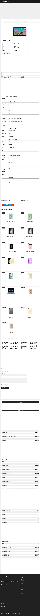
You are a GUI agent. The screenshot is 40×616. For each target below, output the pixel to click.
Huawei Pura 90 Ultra (5, 482)
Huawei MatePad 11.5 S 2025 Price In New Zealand (10, 347)
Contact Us (3, 605)
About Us (2, 603)
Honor (21, 593)
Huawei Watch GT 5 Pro (5, 521)
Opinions (8, 53)
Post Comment (5, 387)
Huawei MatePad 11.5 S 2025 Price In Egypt (29, 345)
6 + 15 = (4, 384)
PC (2, 408)
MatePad (10, 21)
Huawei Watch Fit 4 (5, 480)
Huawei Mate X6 (4, 518)
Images (4, 53)
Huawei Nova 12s (4, 439)
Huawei (6, 21)
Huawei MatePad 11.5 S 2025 (6, 476)
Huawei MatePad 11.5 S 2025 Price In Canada (29, 342)
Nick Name (3, 373)
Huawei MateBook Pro (5, 488)
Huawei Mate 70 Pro (5, 522)
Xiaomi (22, 582)
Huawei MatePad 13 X (5, 546)
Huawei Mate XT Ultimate (6, 510)
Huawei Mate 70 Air (5, 465)
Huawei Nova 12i (4, 440)
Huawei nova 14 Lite (5, 432)
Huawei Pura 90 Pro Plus (6, 481)
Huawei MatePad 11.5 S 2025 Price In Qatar (29, 343)
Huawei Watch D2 (4, 511)
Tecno (21, 596)
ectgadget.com (10, 613)
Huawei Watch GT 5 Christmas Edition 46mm (9, 436)
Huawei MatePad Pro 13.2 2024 (7, 550)
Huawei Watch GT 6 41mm (6, 474)
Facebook (22, 603)
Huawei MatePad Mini (5, 469)
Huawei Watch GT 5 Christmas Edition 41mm (9, 435)
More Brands (20, 410)
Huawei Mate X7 (4, 477)
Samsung (22, 580)
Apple (21, 579)
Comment (3, 377)
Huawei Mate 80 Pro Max (6, 462)
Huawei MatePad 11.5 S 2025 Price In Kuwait (10, 341)
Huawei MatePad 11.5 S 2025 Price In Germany (11, 348)
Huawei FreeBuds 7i (5, 470)
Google (22, 587)
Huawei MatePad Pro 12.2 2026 (7, 547)
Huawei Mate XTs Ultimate (6, 472)
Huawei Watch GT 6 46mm (6, 473)
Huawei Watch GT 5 (5, 437)
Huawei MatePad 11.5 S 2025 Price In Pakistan (10, 345)
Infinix (21, 592)
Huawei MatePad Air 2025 (6, 551)
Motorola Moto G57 (5, 464)
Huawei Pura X (4, 513)
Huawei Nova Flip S (5, 466)
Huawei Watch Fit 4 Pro (5, 478)
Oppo (21, 590)
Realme (22, 589)
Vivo (21, 586)
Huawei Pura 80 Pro (5, 484)
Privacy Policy (3, 606)
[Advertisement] (20, 11)
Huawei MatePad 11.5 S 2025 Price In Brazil (10, 342)
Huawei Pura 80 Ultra (5, 517)
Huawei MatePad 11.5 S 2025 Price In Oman (10, 343)
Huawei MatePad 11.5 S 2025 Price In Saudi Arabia (29, 347)
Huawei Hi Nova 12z (5, 433)
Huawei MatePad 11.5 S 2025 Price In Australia (30, 348)
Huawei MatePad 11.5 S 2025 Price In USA (29, 341)
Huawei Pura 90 (4, 485)
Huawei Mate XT (4, 514)
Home (3, 21)
